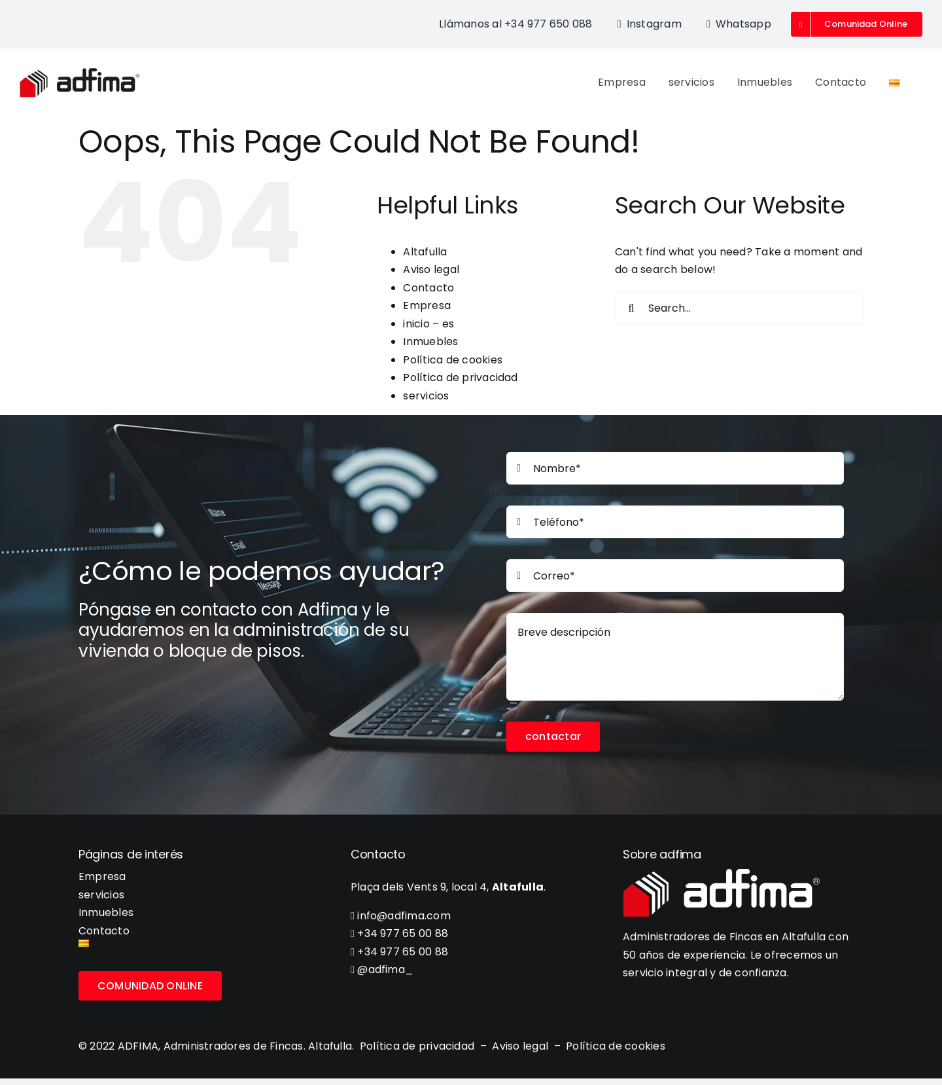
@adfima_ (382, 969)
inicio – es (428, 323)
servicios (426, 395)
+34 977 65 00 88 (399, 933)
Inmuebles (430, 341)
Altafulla (425, 251)
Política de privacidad (460, 377)
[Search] (631, 308)
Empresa (427, 305)
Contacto (428, 287)
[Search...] (739, 308)
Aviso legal (431, 269)
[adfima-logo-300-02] (80, 72)
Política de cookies (452, 359)
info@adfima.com (401, 915)
